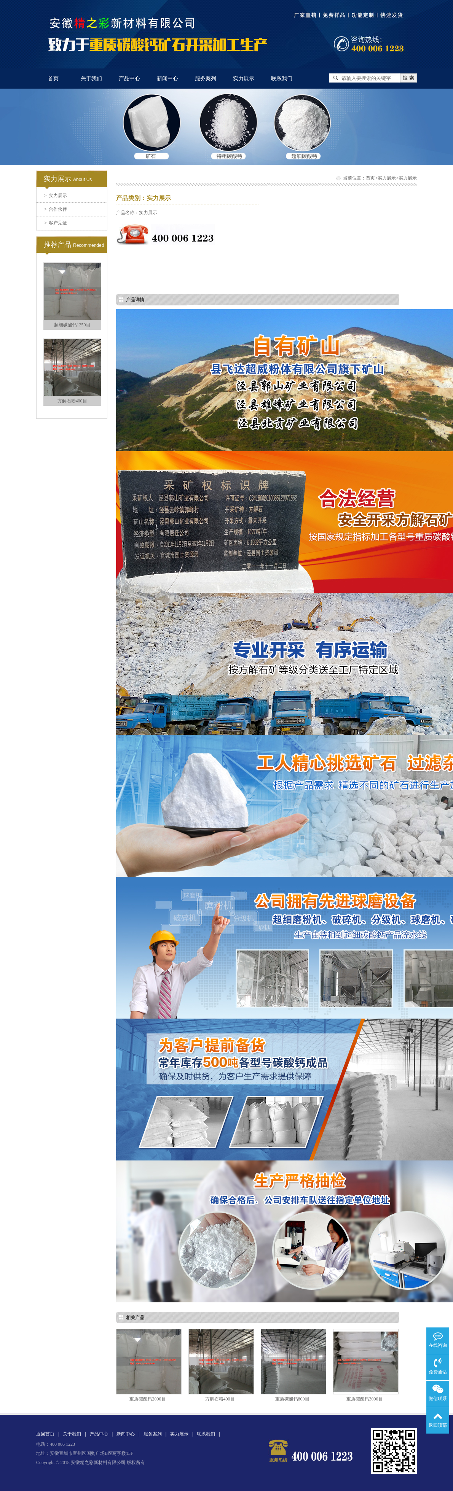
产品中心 (129, 78)
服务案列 (205, 78)
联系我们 (281, 78)
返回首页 (45, 1434)
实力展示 (243, 78)
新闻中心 (167, 78)
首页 (53, 78)
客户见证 (55, 223)
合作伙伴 (55, 209)
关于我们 (91, 78)
